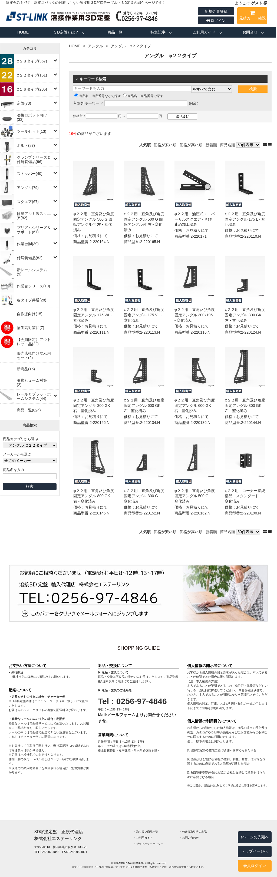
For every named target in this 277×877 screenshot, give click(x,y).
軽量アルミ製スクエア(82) (34, 215)
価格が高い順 (191, 145)
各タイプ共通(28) (31, 300)
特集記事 (158, 32)
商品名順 (227, 145)
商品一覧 (115, 32)
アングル (95, 46)
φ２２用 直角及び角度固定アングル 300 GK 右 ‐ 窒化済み (93, 405)
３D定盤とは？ (66, 32)
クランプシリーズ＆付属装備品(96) (34, 159)
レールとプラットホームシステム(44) (34, 396)
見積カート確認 (252, 16)
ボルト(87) (26, 145)
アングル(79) (28, 187)
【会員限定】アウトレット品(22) (34, 341)
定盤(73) (24, 103)
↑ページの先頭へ (254, 837)
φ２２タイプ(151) (32, 75)
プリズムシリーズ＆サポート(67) (34, 229)
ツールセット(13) (31, 131)
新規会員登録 (216, 11)
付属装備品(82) (29, 258)
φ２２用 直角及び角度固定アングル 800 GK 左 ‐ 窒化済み (245, 405)
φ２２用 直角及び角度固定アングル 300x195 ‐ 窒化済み (194, 314)
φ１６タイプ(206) (32, 89)
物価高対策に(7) (30, 327)
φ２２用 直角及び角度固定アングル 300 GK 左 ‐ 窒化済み (245, 314)
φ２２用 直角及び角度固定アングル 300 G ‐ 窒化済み (144, 496)
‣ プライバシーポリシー (148, 843)
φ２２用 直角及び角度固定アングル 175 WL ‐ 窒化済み (93, 314)
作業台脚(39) (28, 244)
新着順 (211, 145)
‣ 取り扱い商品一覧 (146, 831)
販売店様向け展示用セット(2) (34, 355)
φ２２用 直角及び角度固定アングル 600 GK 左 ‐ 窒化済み (144, 405)
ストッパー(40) (29, 173)
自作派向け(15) (29, 314)
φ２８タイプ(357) (32, 61)
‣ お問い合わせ (189, 837)
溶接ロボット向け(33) (32, 117)
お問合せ (250, 32)
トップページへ (254, 851)
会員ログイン (254, 865)
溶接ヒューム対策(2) (32, 382)
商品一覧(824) (29, 410)
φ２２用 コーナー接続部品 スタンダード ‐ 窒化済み (245, 496)
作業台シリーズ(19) (33, 286)
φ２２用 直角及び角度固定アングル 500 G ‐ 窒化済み (194, 496)
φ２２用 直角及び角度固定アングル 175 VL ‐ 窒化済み (144, 314)
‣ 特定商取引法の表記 (193, 831)
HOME (23, 32)
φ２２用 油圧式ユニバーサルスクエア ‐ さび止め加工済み (194, 219)
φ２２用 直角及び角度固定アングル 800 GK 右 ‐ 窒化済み (93, 496)
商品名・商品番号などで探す (97, 96)
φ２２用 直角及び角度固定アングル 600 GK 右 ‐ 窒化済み (194, 405)
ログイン (216, 20)
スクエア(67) (28, 202)
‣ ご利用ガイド (143, 837)
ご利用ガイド (204, 32)
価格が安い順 (165, 145)
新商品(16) (26, 369)
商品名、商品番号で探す (143, 96)
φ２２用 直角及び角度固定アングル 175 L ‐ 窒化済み (245, 219)
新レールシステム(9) (32, 272)
